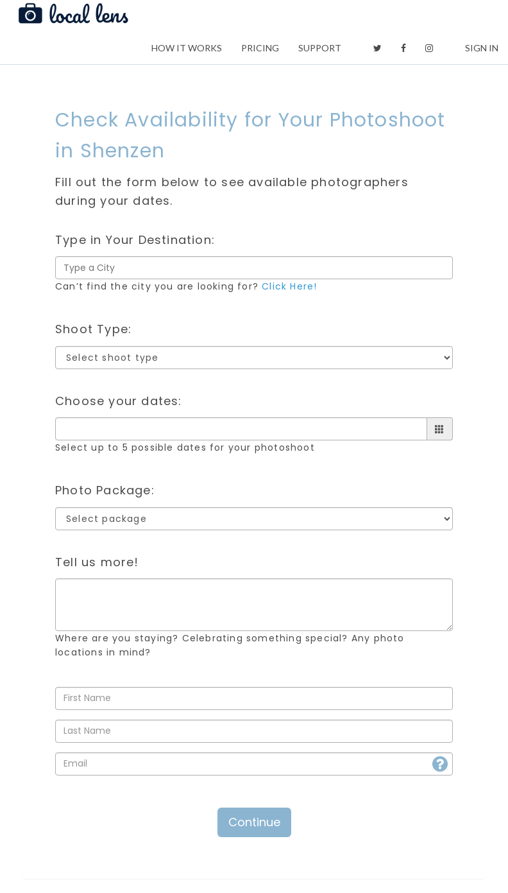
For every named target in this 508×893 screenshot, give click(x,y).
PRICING (260, 47)
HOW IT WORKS (186, 47)
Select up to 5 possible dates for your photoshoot (185, 447)
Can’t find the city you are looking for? (186, 286)
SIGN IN (481, 47)
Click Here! (289, 286)
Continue (254, 822)
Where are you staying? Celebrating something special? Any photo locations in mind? (230, 645)
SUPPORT (319, 47)
